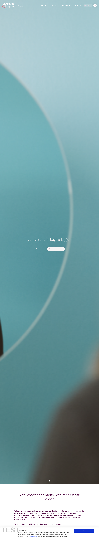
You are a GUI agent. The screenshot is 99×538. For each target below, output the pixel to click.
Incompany (57, 5)
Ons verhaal (39, 249)
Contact (88, 5)
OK (84, 522)
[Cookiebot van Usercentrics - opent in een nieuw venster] (9, 535)
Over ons (79, 5)
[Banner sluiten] (96, 520)
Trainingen (48, 5)
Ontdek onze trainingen (56, 249)
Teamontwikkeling (68, 5)
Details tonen (74, 535)
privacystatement (33, 527)
